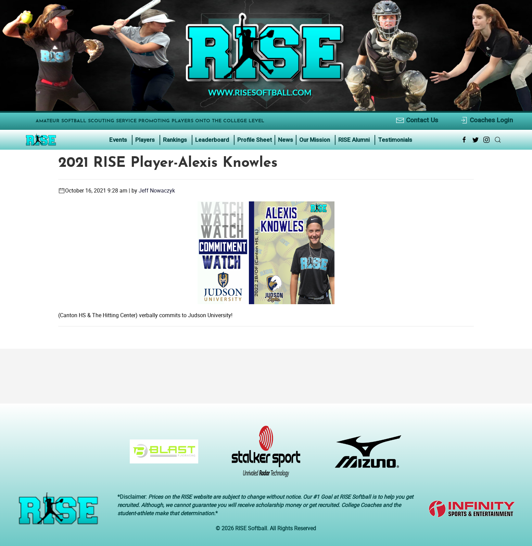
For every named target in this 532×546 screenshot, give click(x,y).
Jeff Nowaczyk (157, 190)
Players (145, 139)
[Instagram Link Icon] (486, 139)
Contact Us (417, 120)
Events (118, 139)
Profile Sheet (254, 139)
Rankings (175, 139)
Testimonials (395, 139)
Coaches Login (486, 120)
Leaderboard (212, 139)
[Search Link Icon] (497, 139)
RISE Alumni (354, 139)
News (285, 139)
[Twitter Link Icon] (475, 139)
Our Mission (314, 139)
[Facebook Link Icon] (464, 139)
